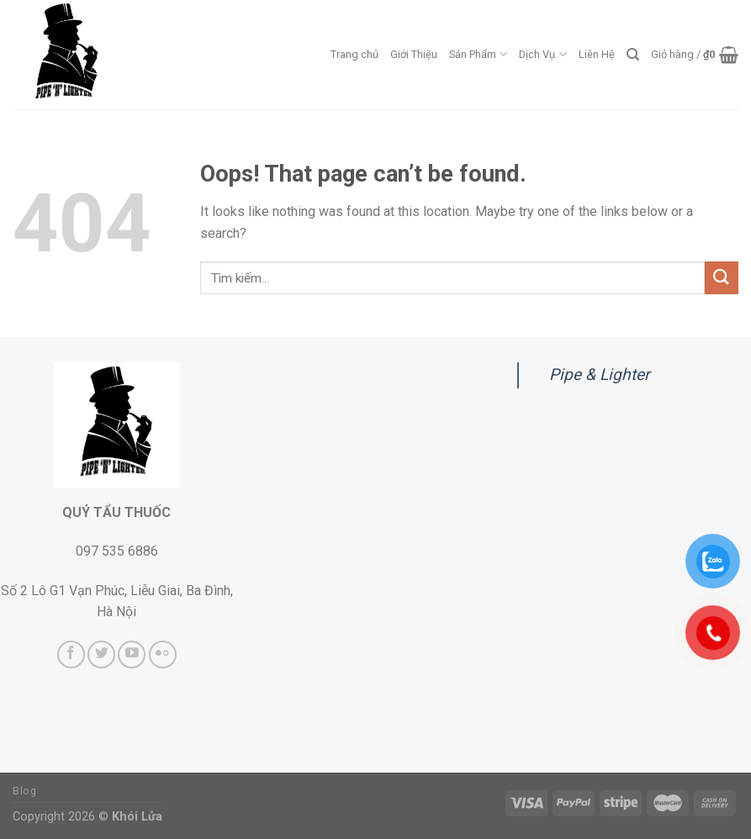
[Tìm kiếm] (633, 55)
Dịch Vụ (542, 54)
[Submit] (721, 277)
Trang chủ (354, 54)
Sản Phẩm (478, 54)
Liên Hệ (597, 54)
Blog (24, 791)
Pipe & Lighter (599, 374)
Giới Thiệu (413, 54)
